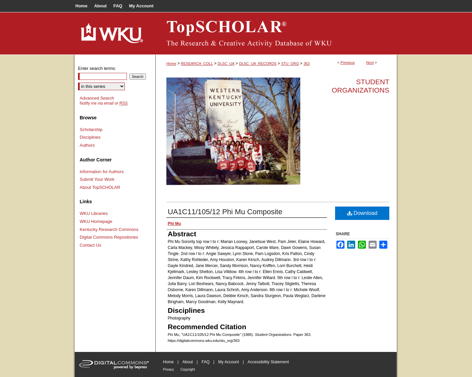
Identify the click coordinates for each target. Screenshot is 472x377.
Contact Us (90, 245)
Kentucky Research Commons (109, 229)
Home (171, 63)
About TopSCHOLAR (100, 187)
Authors (87, 145)
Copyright (187, 369)
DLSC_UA (226, 63)
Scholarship (91, 129)
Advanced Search (97, 98)
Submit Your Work (97, 179)
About (187, 362)
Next (370, 62)
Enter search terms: (97, 68)
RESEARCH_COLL (197, 63)
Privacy (168, 369)
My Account (228, 362)
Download (362, 213)
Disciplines (90, 137)
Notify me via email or (104, 103)
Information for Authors (102, 171)
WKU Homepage (96, 221)
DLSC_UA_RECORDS (258, 63)
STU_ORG (290, 63)
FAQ (206, 362)
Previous (347, 62)
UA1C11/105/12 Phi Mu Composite (225, 212)
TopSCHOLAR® (276, 33)
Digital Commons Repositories (109, 237)
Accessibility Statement (268, 362)
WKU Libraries (94, 213)
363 (307, 63)
